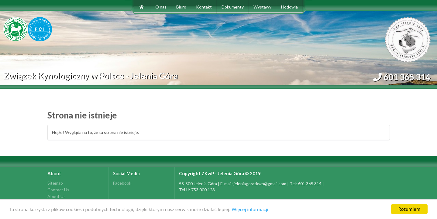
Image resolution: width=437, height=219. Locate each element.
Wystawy (262, 6)
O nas (161, 6)
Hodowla (289, 6)
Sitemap (55, 183)
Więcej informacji (250, 210)
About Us (56, 196)
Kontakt (204, 6)
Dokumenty (233, 6)
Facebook (122, 183)
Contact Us (58, 189)
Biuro (181, 6)
